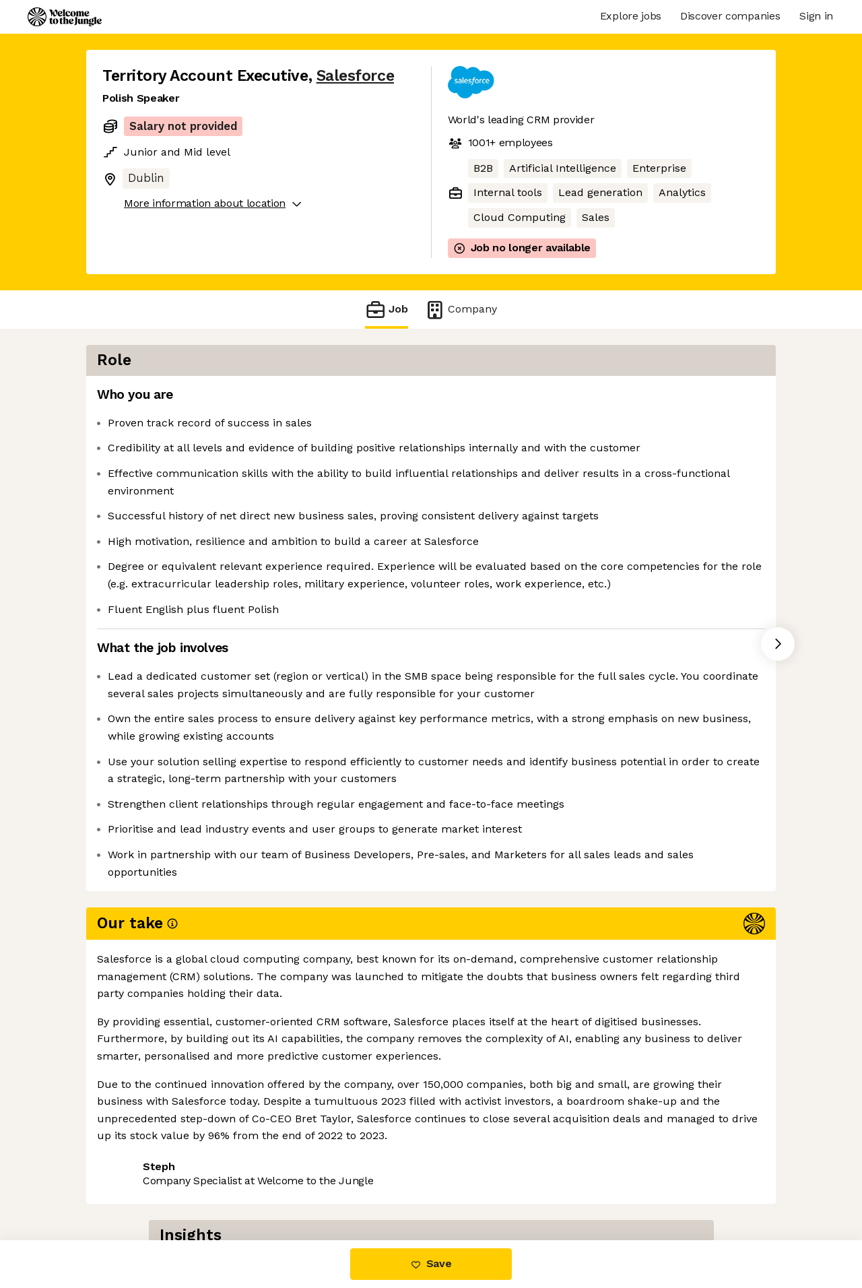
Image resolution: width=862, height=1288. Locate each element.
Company (460, 309)
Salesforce (355, 76)
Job (386, 309)
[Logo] (65, 16)
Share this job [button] (139, 1183)
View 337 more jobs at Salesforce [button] (283, 1183)
